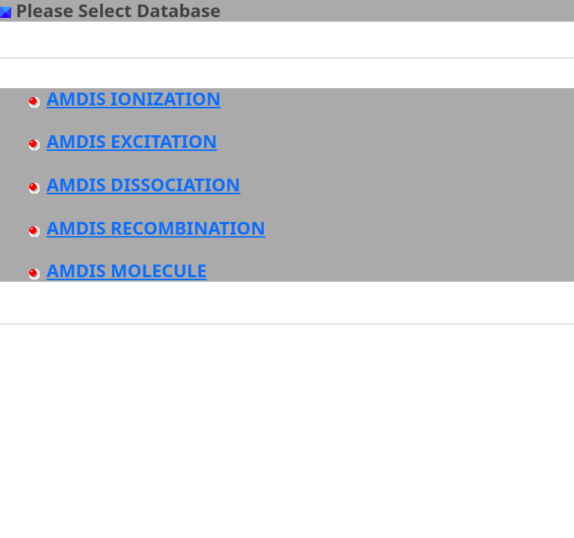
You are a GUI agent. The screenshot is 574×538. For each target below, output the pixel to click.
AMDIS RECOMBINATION (155, 227)
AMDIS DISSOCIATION (143, 184)
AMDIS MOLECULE (126, 270)
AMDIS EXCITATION (131, 141)
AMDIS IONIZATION (133, 98)
